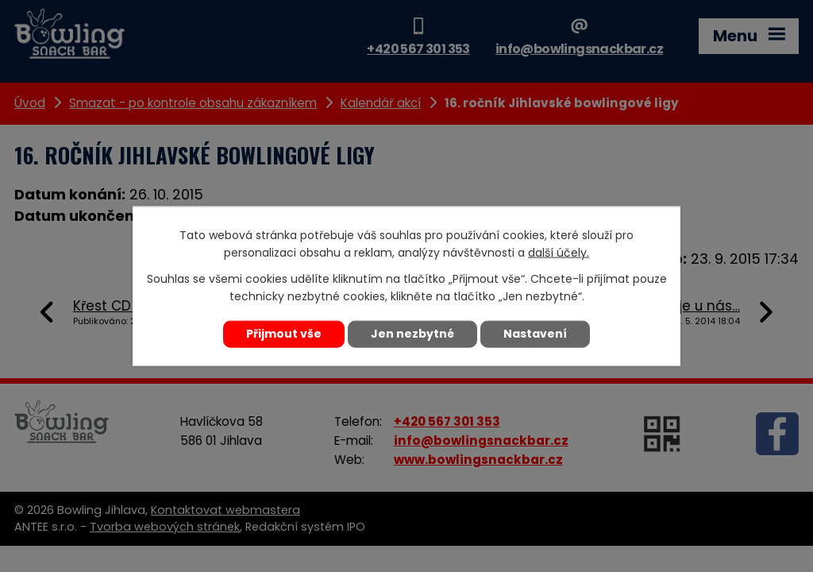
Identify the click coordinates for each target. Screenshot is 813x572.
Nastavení (535, 334)
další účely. (558, 253)
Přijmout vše (284, 334)
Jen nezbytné (412, 334)
